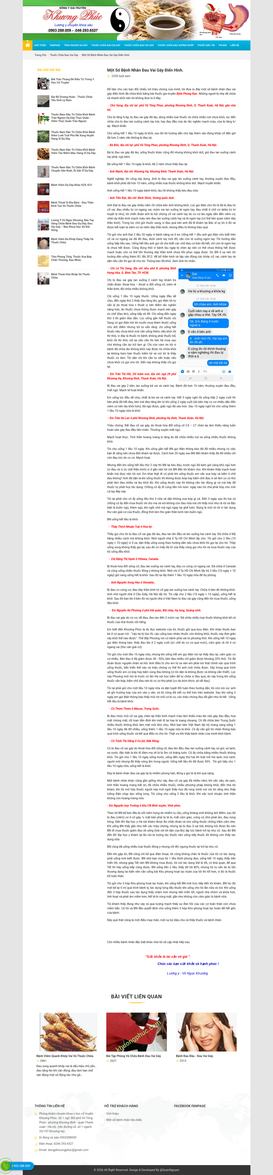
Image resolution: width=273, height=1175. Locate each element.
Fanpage (55, 45)
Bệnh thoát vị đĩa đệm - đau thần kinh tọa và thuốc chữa (72, 204)
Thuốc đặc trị (206, 45)
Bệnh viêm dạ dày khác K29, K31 (71, 185)
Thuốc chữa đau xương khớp (176, 45)
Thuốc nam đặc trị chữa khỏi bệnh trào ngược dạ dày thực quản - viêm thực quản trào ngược (73, 118)
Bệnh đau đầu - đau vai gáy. (195, 1056)
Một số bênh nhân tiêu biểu (123, 1120)
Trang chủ (40, 55)
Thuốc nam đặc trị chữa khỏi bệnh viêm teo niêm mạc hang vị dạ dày (73, 151)
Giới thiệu (40, 45)
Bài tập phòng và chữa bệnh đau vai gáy (133, 1056)
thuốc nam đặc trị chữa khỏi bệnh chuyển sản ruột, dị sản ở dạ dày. (73, 169)
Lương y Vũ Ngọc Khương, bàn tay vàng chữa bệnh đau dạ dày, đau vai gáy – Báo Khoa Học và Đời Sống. (72, 225)
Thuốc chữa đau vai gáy (139, 45)
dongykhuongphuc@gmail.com (68, 1150)
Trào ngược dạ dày (76, 45)
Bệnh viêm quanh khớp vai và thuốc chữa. (65, 1056)
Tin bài (222, 45)
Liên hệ (234, 45)
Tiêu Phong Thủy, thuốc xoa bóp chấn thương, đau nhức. (71, 258)
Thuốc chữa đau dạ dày (105, 45)
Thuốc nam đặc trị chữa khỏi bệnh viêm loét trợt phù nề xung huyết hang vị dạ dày (73, 135)
